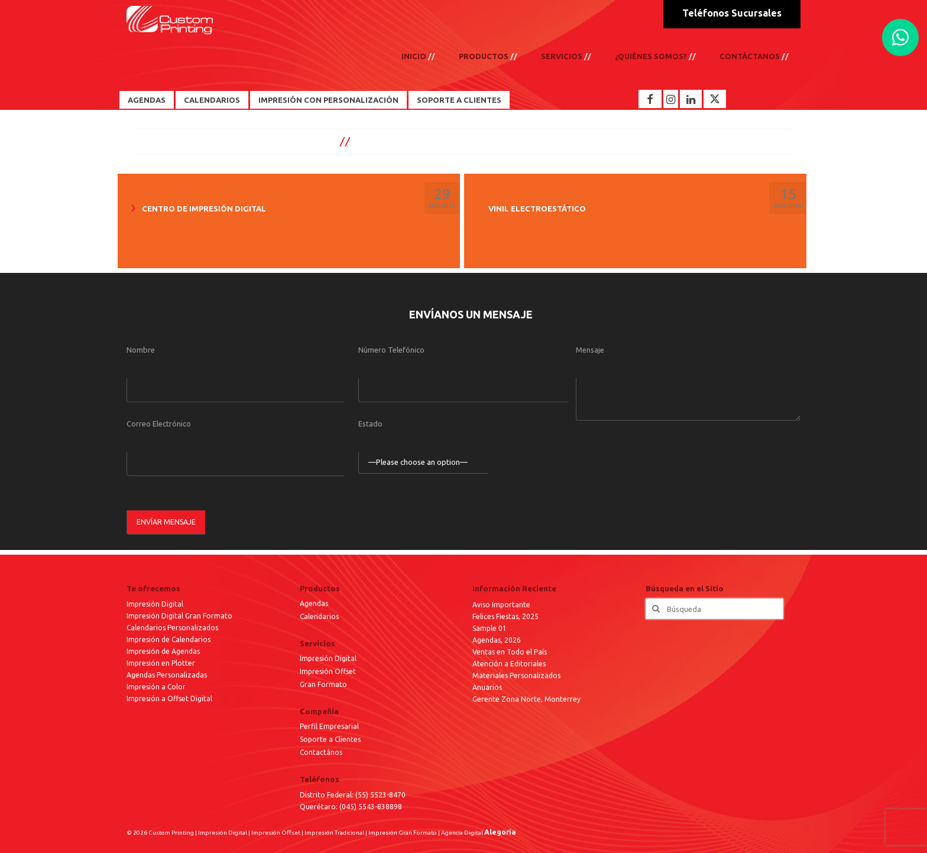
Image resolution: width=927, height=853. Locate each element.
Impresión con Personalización (328, 100)
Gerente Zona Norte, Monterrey (526, 699)
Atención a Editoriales (509, 664)
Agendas (147, 100)
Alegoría (500, 832)
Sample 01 (489, 628)
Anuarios (487, 687)
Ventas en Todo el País (509, 652)
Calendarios (212, 100)
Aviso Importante (501, 604)
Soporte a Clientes (459, 100)
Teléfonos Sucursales (732, 13)
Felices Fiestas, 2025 (505, 616)
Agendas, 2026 (496, 640)
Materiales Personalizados (516, 675)
